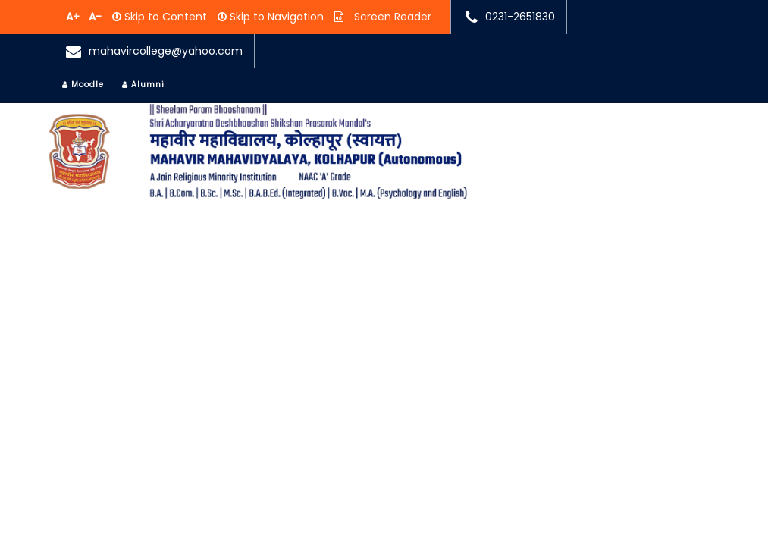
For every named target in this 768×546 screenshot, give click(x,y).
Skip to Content (164, 16)
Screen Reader (391, 16)
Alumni (143, 84)
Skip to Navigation (275, 16)
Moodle (83, 84)
